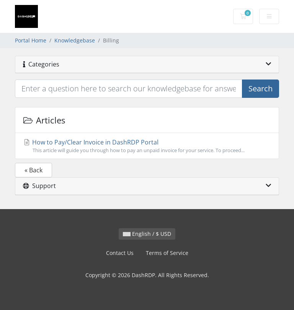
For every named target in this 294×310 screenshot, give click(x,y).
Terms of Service (167, 252)
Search (260, 88)
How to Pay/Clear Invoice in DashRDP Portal (147, 146)
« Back (33, 170)
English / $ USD (147, 233)
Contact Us (120, 252)
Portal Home (30, 40)
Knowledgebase (74, 40)
